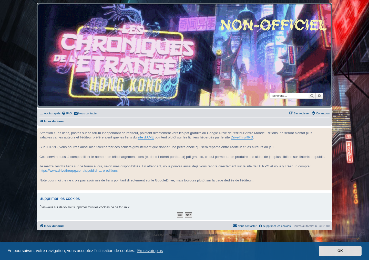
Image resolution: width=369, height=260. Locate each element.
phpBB (173, 235)
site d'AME (146, 137)
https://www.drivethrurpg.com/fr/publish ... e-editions (78, 170)
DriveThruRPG (242, 137)
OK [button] (340, 251)
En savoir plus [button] (150, 250)
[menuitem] (67, 113)
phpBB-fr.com (191, 239)
